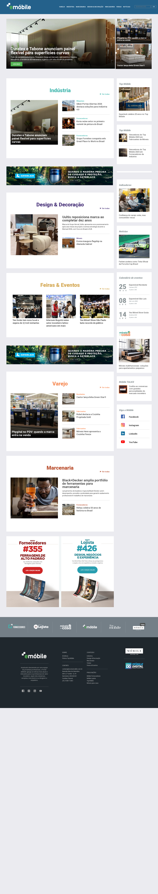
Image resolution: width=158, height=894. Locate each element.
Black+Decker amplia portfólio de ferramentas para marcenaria (85, 484)
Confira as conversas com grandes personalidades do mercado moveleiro (138, 390)
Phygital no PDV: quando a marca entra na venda (33, 433)
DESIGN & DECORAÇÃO (95, 7)
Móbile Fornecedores (93, 676)
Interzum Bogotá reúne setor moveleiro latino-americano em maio (57, 323)
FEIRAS (118, 7)
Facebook (134, 417)
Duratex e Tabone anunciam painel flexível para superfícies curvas (31, 138)
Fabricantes (81, 411)
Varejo (60, 383)
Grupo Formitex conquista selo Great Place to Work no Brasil (91, 140)
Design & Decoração (60, 204)
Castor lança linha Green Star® (91, 397)
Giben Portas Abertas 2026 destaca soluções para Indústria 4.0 (91, 107)
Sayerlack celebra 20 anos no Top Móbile (133, 115)
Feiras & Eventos (60, 285)
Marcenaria (60, 467)
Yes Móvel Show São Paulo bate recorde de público (93, 321)
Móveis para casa (92, 683)
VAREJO (62, 7)
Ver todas (105, 94)
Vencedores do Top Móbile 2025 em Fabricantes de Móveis (139, 137)
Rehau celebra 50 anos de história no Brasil (88, 509)
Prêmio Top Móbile (68, 658)
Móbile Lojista (91, 678)
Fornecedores (82, 118)
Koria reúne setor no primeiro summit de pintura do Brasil (90, 122)
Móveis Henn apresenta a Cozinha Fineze (88, 432)
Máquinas (80, 101)
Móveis (79, 238)
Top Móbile (90, 681)
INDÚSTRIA (70, 7)
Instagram (134, 425)
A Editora (65, 656)
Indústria (60, 90)
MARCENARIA (81, 7)
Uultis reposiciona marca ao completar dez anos (83, 218)
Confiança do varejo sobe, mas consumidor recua (132, 216)
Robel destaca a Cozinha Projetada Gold (88, 415)
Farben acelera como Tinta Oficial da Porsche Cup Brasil (133, 263)
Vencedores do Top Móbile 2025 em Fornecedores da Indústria (137, 153)
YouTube (133, 442)
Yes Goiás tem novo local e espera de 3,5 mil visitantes (26, 321)
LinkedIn (133, 434)
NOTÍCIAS (126, 7)
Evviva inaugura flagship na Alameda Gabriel (89, 242)
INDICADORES (110, 7)
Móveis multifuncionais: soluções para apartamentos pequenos (133, 367)
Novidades (80, 394)
